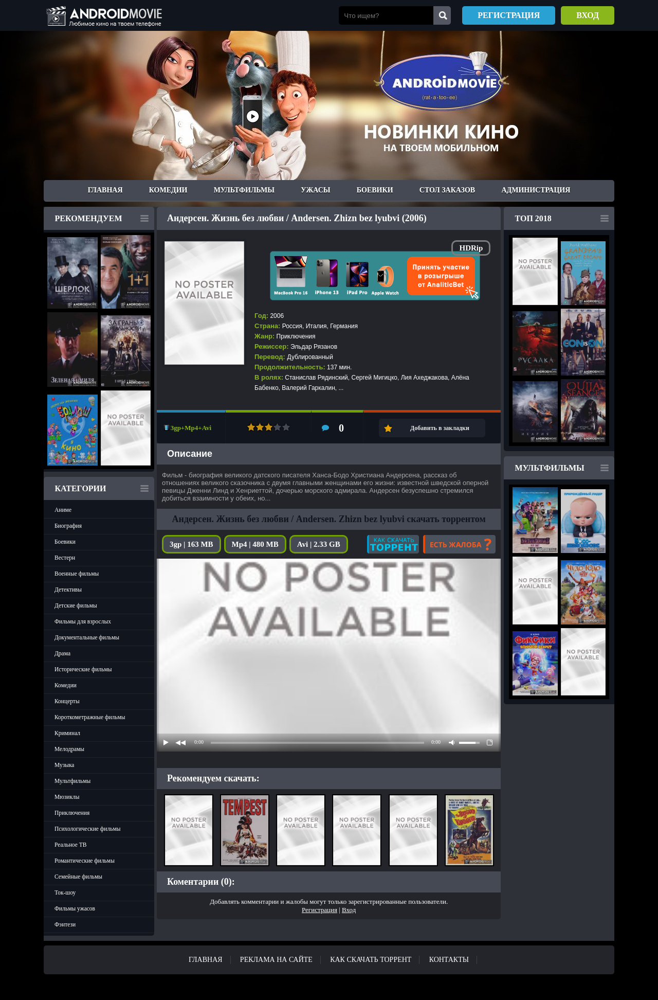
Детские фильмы (75, 605)
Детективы (68, 589)
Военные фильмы (76, 573)
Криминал (67, 733)
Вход (587, 15)
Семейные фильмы (78, 876)
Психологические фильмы (87, 829)
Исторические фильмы (83, 669)
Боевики (375, 190)
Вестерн (64, 558)
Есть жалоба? (459, 544)
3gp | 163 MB (191, 544)
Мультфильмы (244, 190)
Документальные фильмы (86, 637)
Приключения (71, 813)
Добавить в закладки (439, 428)
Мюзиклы (67, 797)
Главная (105, 190)
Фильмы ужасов (74, 908)
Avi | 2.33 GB (318, 544)
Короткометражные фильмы (89, 717)
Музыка (64, 765)
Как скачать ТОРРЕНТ (370, 959)
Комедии (168, 190)
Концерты (67, 701)
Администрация (535, 190)
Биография (68, 526)
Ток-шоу (65, 892)
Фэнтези (65, 924)
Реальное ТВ (70, 845)
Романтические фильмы (84, 861)
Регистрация (509, 15)
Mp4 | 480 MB (255, 544)
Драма (62, 653)
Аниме (62, 510)
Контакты (449, 959)
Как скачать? (393, 544)
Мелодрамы (69, 749)
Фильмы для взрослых (82, 621)
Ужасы (315, 190)
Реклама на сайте (276, 959)
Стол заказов (447, 190)
